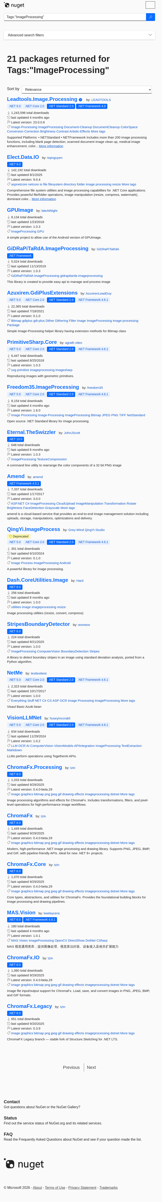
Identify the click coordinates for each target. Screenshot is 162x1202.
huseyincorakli (60, 718)
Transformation (115, 503)
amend (38, 477)
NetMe (15, 672)
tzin (72, 768)
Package (13, 325)
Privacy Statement (82, 1187)
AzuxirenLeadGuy (98, 293)
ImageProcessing (50, 127)
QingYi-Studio (95, 530)
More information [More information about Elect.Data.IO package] (44, 199)
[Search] (150, 17)
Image (15, 415)
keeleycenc (52, 913)
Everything (19, 700)
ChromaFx (20, 815)
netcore (33, 184)
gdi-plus (39, 320)
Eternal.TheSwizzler (31, 432)
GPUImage (20, 210)
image (90, 184)
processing (103, 184)
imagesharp (64, 370)
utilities (16, 607)
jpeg (54, 794)
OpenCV (61, 940)
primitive (23, 370)
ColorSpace (129, 127)
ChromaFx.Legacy (29, 1006)
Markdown (14, 750)
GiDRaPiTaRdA (108, 249)
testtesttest (39, 673)
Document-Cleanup (78, 127)
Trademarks (108, 1187)
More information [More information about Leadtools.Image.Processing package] (51, 146)
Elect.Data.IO (23, 157)
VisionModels (63, 746)
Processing (29, 415)
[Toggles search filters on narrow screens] (150, 35)
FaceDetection (33, 508)
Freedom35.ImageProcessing (43, 387)
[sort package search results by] (87, 90)
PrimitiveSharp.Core (32, 342)
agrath (70, 342)
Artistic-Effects (79, 131)
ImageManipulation (89, 503)
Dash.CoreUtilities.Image (37, 580)
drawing (68, 794)
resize (116, 184)
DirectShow (76, 940)
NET (38, 700)
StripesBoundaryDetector (38, 624)
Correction (31, 131)
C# (27, 503)
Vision (23, 940)
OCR (63, 700)
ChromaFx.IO (23, 957)
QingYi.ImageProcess (33, 529)
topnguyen (54, 157)
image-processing (125, 320)
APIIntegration (84, 746)
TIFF (122, 415)
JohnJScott (72, 433)
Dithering (61, 320)
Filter (72, 320)
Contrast (62, 131)
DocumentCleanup (106, 127)
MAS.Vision (21, 912)
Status (10, 1118)
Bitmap (16, 320)
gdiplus (27, 320)
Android (65, 563)
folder (81, 184)
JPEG (106, 415)
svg (13, 370)
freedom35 (95, 387)
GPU (40, 231)
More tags (98, 131)
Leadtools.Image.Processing (42, 99)
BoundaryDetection (75, 651)
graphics (27, 794)
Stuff (30, 700)
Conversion (15, 131)
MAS (14, 940)
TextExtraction (131, 746)
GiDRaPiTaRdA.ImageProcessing (48, 248)
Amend (16, 476)
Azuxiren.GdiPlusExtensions (42, 292)
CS (49, 700)
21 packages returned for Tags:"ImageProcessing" (58, 64)
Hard (80, 580)
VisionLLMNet (24, 717)
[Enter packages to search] (75, 17)
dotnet (114, 794)
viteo (78, 342)
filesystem (55, 184)
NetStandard (136, 415)
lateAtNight (49, 210)
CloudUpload (65, 503)
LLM (14, 746)
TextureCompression (52, 459)
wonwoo (84, 625)
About (37, 1187)
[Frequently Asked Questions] (8, 1134)
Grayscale (52, 508)
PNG (114, 415)
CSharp (102, 940)
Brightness (48, 131)
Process (27, 563)
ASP (55, 700)
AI (27, 746)
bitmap (39, 794)
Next (91, 1067)
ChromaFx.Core (26, 864)
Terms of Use (55, 1187)
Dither (50, 320)
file (45, 184)
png (47, 794)
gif (60, 794)
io (41, 184)
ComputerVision (48, 651)
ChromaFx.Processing (34, 767)
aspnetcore (19, 184)
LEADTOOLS (101, 100)
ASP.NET (17, 503)
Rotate (131, 503)
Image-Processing (24, 127)
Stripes (94, 651)
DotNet (91, 940)
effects (79, 794)
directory (70, 184)
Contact (12, 1101)
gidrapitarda (68, 275)
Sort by (13, 89)
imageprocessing (90, 275)
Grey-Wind (76, 530)
